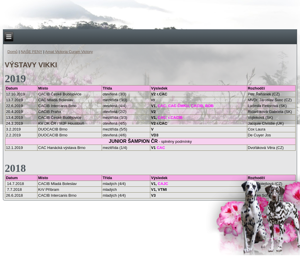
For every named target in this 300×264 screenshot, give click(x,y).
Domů (12, 51)
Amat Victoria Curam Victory (69, 51)
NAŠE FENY (31, 51)
